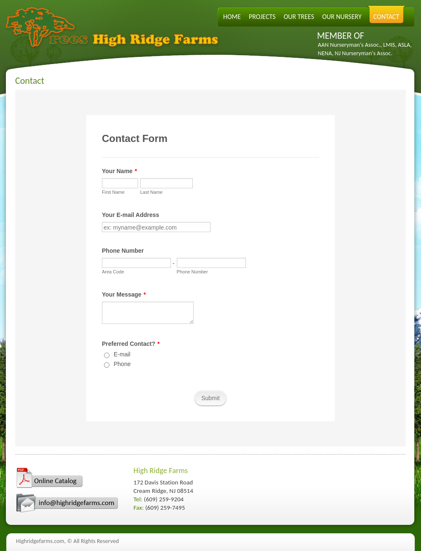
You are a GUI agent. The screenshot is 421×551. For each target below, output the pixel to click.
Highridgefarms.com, (41, 541)
